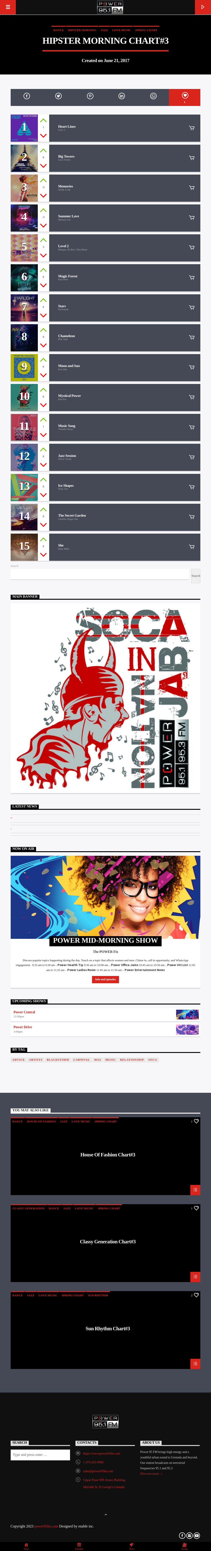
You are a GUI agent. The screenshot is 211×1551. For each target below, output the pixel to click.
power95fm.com (46, 1526)
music (110, 1060)
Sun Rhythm (98, 1295)
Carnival (81, 1060)
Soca (152, 1060)
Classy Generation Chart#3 (108, 1242)
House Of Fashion (41, 1122)
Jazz (104, 30)
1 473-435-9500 (93, 1463)
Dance (58, 30)
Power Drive (23, 1027)
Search (15, 566)
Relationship (132, 1060)
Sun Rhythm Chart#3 (108, 1329)
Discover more (151, 1474)
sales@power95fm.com (98, 1471)
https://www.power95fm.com (101, 1454)
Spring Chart (146, 30)
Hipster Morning (82, 30)
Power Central (24, 1012)
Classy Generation (28, 1209)
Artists (35, 1060)
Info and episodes (105, 979)
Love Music (121, 30)
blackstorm (58, 1060)
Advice (18, 1060)
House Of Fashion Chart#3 (107, 1155)
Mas (97, 1060)
